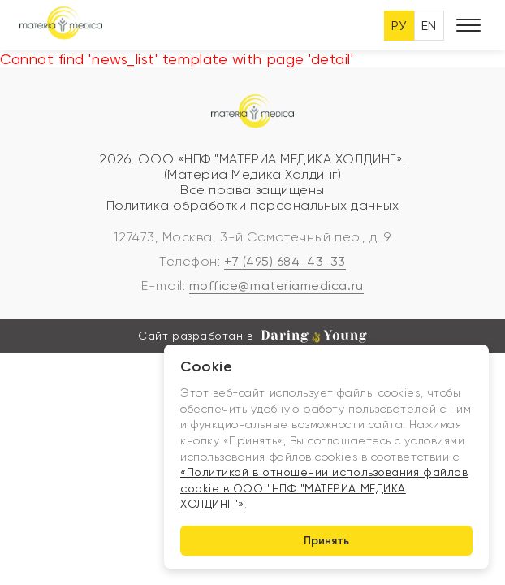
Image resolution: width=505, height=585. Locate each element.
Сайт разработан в (252, 336)
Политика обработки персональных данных (252, 205)
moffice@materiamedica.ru (276, 285)
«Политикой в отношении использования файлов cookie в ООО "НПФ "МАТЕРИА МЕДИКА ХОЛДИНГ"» (324, 488)
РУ (399, 25)
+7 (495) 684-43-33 (285, 261)
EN (429, 25)
